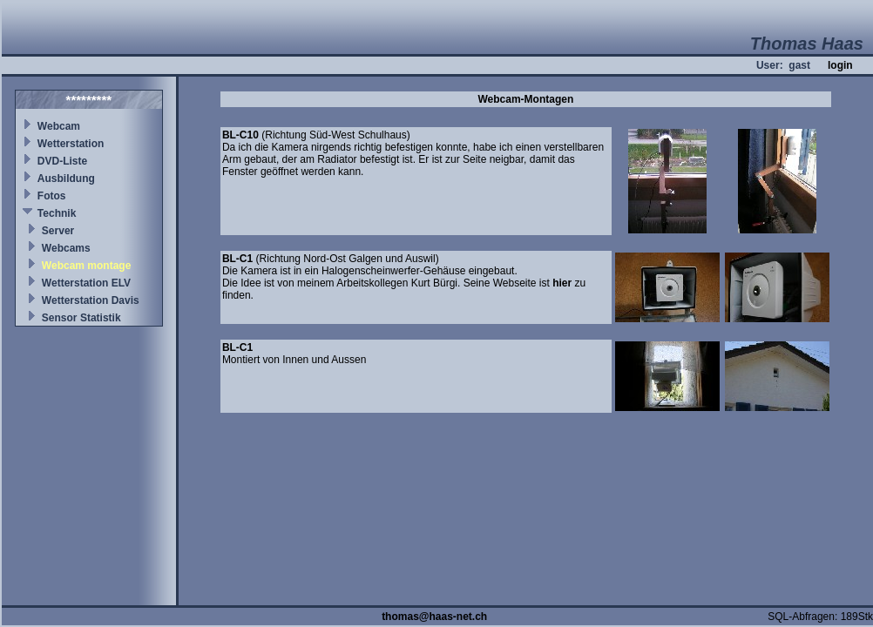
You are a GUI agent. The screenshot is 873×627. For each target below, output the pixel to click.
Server (58, 231)
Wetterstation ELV (86, 283)
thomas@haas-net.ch (434, 616)
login (840, 65)
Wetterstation (70, 144)
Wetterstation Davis (90, 300)
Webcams (66, 248)
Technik (56, 213)
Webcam (58, 126)
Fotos (51, 196)
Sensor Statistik (81, 318)
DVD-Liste (62, 161)
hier (562, 283)
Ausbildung (66, 178)
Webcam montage (86, 266)
